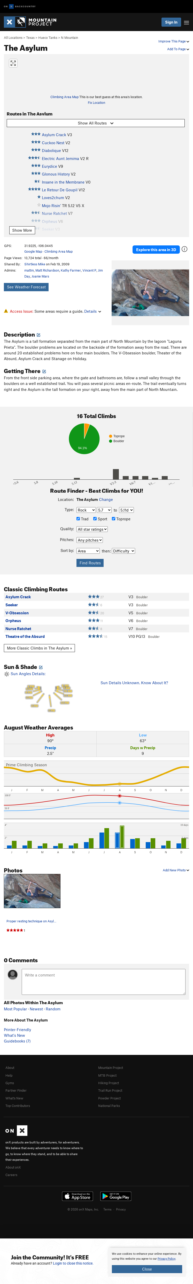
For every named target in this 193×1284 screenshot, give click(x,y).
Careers (11, 1175)
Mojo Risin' (51, 205)
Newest (36, 1008)
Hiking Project (108, 1083)
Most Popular (15, 1008)
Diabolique (51, 150)
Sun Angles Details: (48, 691)
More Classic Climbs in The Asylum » (39, 648)
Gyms (9, 1083)
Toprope (121, 518)
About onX (13, 1167)
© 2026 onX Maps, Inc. (83, 1209)
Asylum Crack (54, 134)
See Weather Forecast (26, 286)
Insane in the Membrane (63, 182)
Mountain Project (110, 1068)
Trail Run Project (110, 1090)
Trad (82, 518)
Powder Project (109, 1098)
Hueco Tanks (47, 37)
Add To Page (178, 49)
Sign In (171, 22)
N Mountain (69, 37)
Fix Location (96, 102)
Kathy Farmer (71, 270)
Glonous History (56, 174)
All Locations (13, 37)
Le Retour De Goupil (60, 189)
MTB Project (107, 1075)
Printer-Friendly (17, 1029)
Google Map (33, 251)
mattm (29, 270)
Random (53, 1008)
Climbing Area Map (64, 97)
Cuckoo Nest (53, 142)
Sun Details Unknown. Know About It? (134, 682)
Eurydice (49, 166)
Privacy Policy (166, 1258)
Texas (30, 37)
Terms (107, 1209)
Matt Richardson (47, 270)
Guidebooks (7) (17, 1041)
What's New (14, 1035)
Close (147, 1269)
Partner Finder (16, 1090)
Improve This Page (173, 41)
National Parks (109, 1106)
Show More (22, 230)
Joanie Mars (40, 276)
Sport (100, 518)
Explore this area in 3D (156, 249)
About (9, 1068)
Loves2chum (53, 197)
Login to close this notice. (73, 1263)
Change (106, 499)
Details (92, 311)
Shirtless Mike (34, 264)
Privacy (121, 1209)
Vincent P (89, 270)
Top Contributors (17, 1106)
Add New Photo (176, 870)
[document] (147, 1262)
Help (8, 1075)
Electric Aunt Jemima (60, 158)
